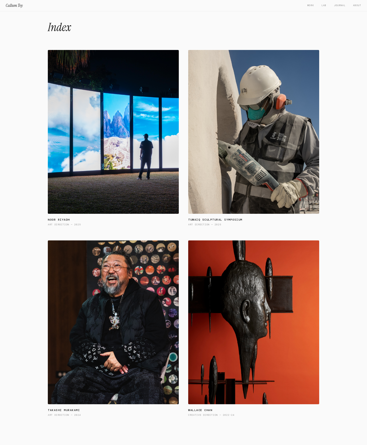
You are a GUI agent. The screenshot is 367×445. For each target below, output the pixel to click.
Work (310, 5)
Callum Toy (14, 5)
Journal (340, 5)
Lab (324, 5)
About (357, 5)
